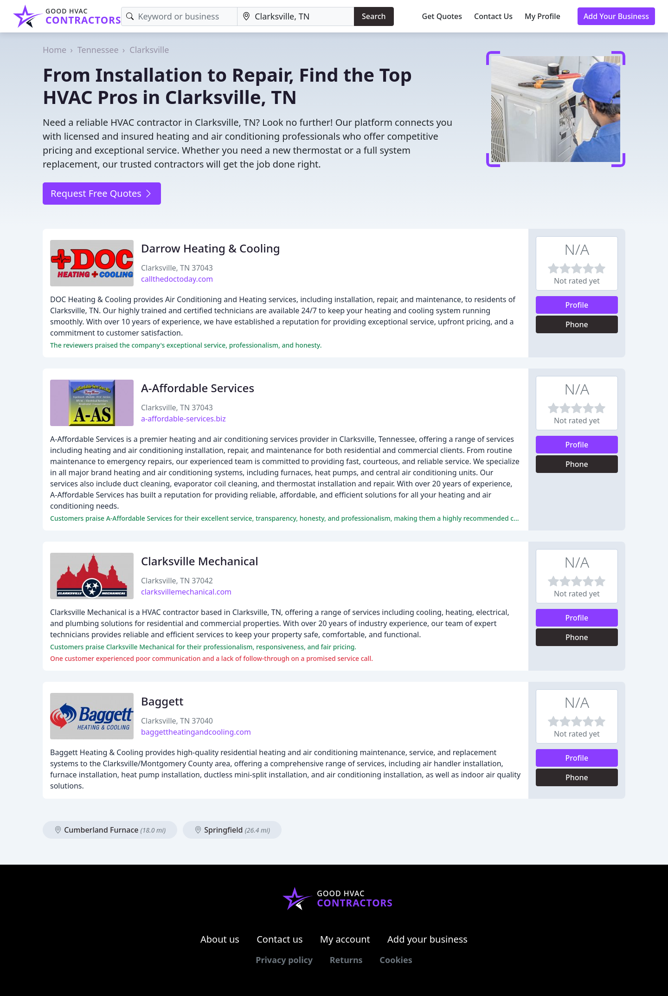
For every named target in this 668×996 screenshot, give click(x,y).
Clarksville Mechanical (199, 561)
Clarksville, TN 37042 (177, 581)
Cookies (395, 959)
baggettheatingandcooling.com (196, 732)
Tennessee (98, 49)
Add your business (427, 939)
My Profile (542, 16)
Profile (577, 305)
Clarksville (149, 49)
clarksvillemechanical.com (186, 592)
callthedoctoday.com (177, 279)
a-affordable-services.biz (183, 419)
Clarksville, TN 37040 (177, 721)
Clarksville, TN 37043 (177, 268)
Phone (576, 324)
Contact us (280, 939)
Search (373, 16)
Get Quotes (442, 16)
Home (54, 49)
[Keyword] (179, 16)
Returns (346, 959)
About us (219, 939)
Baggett (162, 701)
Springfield (232, 830)
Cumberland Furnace (110, 830)
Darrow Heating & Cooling (210, 248)
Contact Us (493, 16)
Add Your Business (616, 16)
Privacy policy (284, 959)
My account (345, 939)
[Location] (295, 16)
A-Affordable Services (197, 387)
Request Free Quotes (102, 193)
